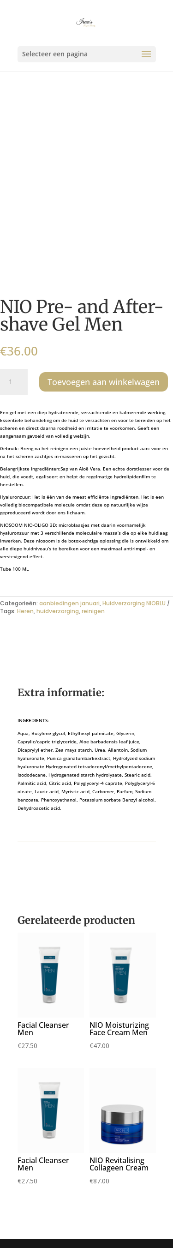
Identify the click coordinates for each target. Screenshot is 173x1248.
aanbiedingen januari (69, 603)
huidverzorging (57, 611)
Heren (25, 611)
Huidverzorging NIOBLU (134, 603)
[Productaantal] (14, 382)
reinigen (93, 611)
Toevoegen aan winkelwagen (104, 381)
